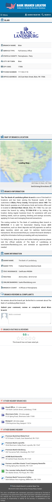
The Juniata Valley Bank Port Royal (20, 470)
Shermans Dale (12, 414)
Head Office (10, 407)
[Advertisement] (26, 106)
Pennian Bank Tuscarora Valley (18, 477)
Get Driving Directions (40, 186)
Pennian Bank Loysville (15, 443)
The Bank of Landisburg (27, 260)
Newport (9, 421)
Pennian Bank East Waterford (17, 436)
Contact (39, 489)
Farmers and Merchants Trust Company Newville (25, 463)
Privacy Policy (32, 489)
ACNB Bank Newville (14, 457)
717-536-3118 (23, 72)
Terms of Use (23, 489)
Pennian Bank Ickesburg (15, 450)
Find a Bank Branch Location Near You (25, 486)
